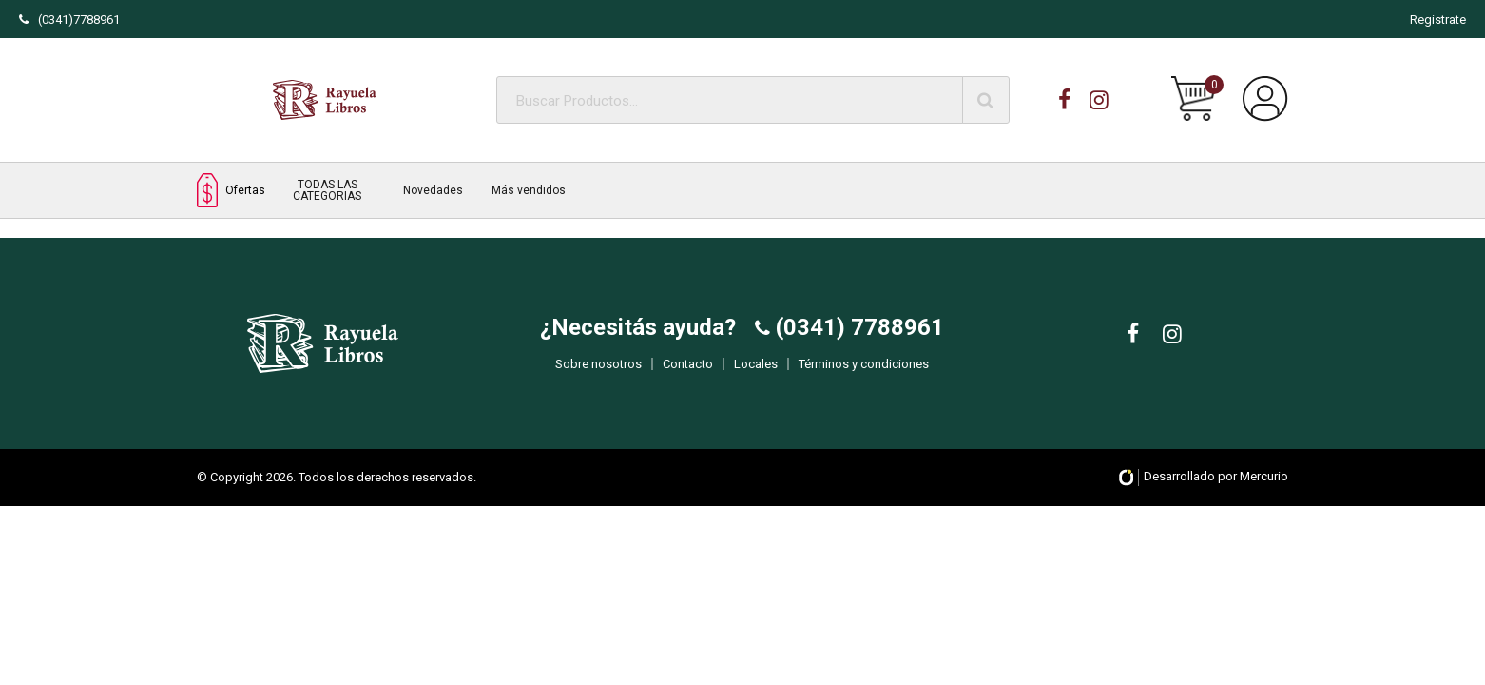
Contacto (688, 377)
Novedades (433, 190)
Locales (756, 377)
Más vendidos (529, 190)
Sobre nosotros (598, 377)
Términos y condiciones (864, 377)
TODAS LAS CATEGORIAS (327, 190)
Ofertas (231, 189)
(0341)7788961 (69, 19)
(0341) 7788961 (857, 340)
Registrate (1438, 19)
